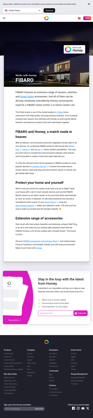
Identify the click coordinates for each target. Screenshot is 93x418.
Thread (73, 369)
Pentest (51, 381)
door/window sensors (25, 205)
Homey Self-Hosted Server (13, 363)
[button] (22, 10)
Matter (73, 366)
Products (7, 350)
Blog (28, 366)
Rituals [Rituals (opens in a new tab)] (37, 149)
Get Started (53, 353)
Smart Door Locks (10, 381)
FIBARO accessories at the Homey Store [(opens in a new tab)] (40, 241)
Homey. (39, 248)
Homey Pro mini (9, 360)
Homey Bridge (8, 366)
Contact (29, 376)
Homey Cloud (8, 353)
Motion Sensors (9, 377)
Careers (29, 353)
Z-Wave (60, 112)
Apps (51, 374)
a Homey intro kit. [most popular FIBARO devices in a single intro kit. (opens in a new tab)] (38, 166)
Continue (49, 10)
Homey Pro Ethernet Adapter (13, 369)
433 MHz (74, 363)
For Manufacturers (55, 392)
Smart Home (27, 96)
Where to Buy (31, 363)
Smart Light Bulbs (10, 390)
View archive (14, 320)
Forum (51, 377)
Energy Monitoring (77, 381)
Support (29, 360)
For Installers (53, 389)
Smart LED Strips (10, 387)
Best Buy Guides (10, 374)
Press (29, 369)
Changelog (52, 363)
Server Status (53, 366)
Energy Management (78, 377)
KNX (72, 360)
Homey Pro (7, 357)
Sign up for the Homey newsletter (17, 405)
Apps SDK (52, 357)
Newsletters (31, 372)
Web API (52, 360)
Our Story (30, 357)
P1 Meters (74, 384)
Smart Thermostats (10, 384)
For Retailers (53, 395)
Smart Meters (8, 393)
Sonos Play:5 (50, 202)
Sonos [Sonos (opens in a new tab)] (25, 149)
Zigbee (73, 357)
